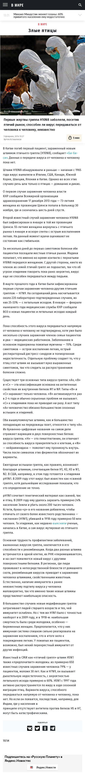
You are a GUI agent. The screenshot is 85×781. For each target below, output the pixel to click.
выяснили (59, 523)
